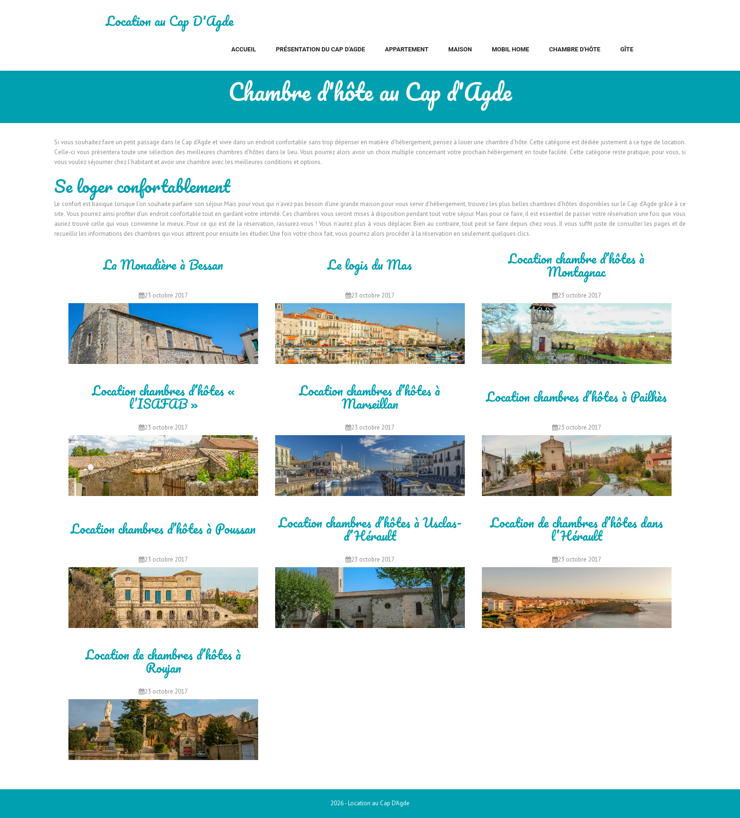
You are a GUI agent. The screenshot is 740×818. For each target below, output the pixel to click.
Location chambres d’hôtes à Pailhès (576, 397)
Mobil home (511, 49)
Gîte (626, 49)
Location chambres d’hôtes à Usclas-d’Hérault (370, 529)
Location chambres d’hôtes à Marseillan (369, 397)
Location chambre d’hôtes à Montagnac (576, 265)
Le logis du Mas (370, 265)
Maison (460, 49)
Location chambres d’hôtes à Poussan (163, 529)
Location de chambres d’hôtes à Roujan (163, 661)
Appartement (406, 49)
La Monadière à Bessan (163, 265)
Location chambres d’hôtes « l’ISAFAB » (163, 397)
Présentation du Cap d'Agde (320, 49)
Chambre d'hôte (574, 49)
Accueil (243, 49)
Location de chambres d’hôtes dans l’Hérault (576, 529)
